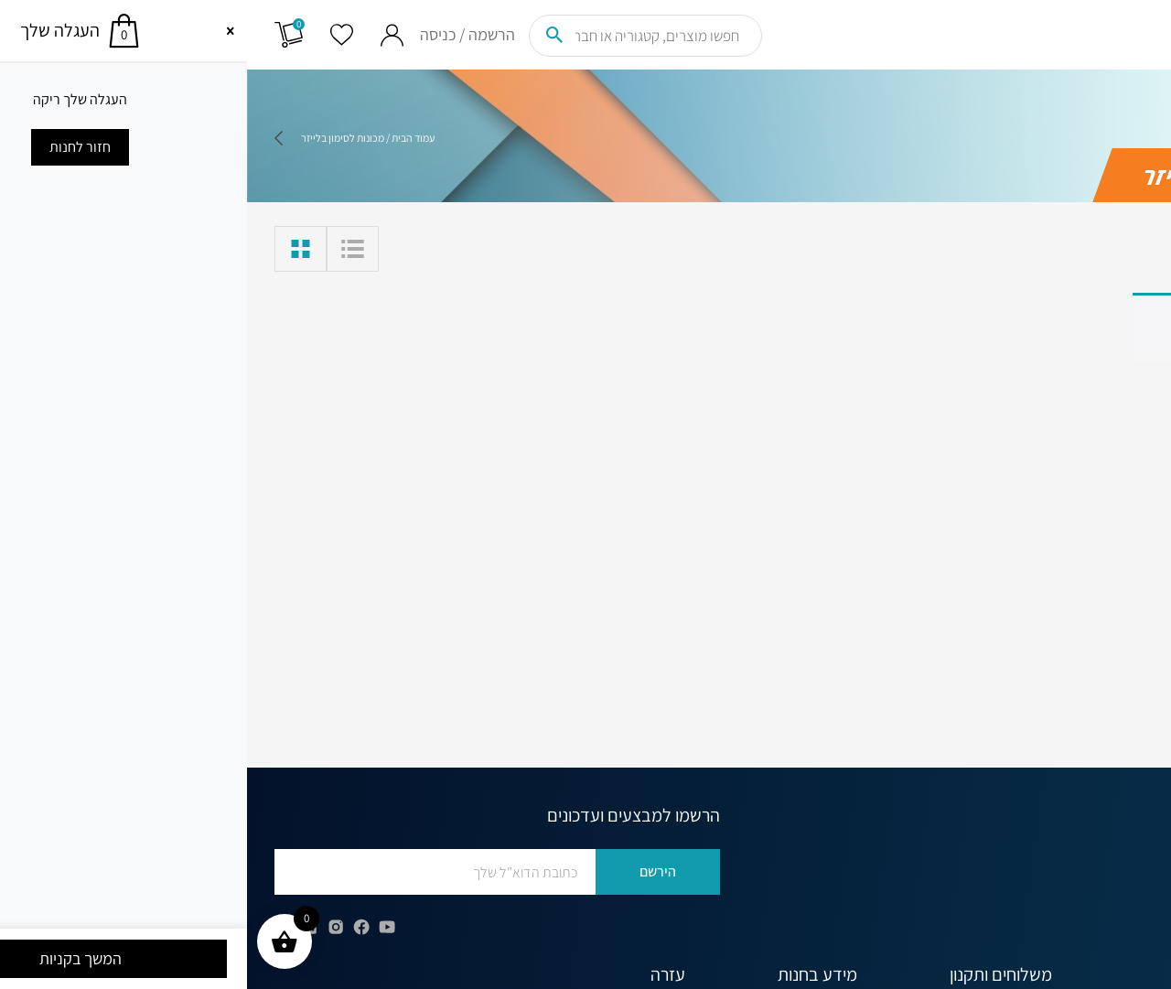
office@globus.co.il (1061, 914)
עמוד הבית (166, 138)
